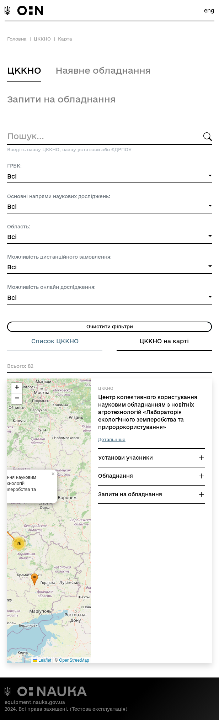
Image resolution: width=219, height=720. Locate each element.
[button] (34, 579)
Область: (18, 226)
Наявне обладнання (103, 70)
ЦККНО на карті (164, 341)
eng (209, 10)
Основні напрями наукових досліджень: (58, 196)
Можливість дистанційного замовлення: (59, 257)
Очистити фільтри (109, 326)
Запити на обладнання (61, 99)
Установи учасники (125, 458)
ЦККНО (42, 38)
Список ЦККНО (55, 341)
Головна (17, 38)
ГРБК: (14, 166)
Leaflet (42, 660)
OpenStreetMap (74, 660)
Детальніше (111, 439)
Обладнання (115, 476)
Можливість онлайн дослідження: (51, 287)
